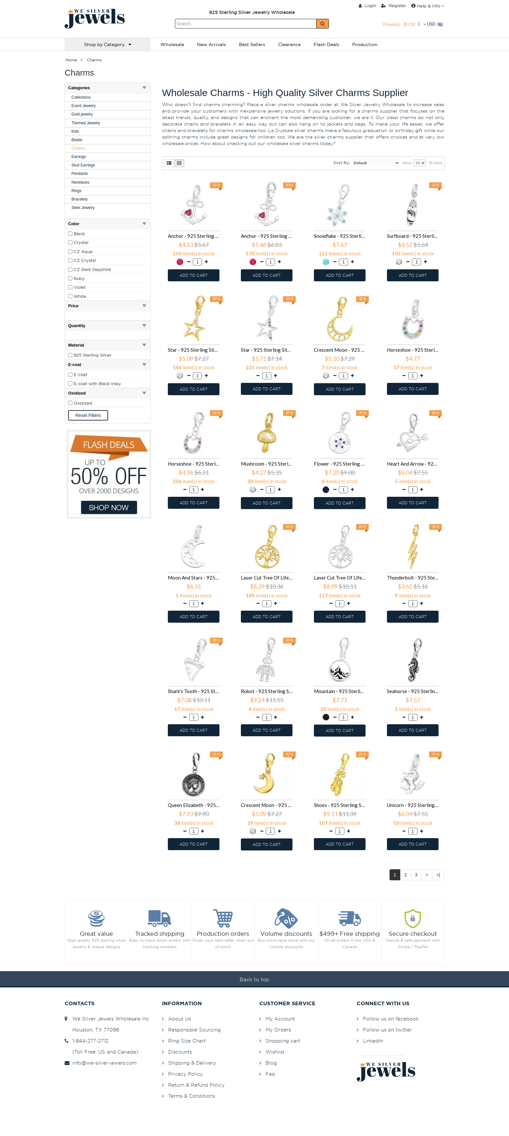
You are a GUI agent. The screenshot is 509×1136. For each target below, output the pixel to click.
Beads (76, 140)
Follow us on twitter (387, 1030)
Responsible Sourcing (194, 1030)
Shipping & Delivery (192, 1063)
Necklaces (80, 182)
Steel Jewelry (82, 207)
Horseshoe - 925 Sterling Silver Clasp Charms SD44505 (193, 464)
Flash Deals (326, 44)
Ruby (79, 278)
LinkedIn (373, 1041)
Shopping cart (283, 1041)
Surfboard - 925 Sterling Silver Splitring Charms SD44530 (413, 236)
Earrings (78, 156)
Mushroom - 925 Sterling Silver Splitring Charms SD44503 (266, 464)
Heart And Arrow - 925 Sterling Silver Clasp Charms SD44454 (413, 464)
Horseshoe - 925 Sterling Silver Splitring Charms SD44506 (413, 350)
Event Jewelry (83, 106)
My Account (280, 1019)
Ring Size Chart (187, 1041)
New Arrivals (211, 44)
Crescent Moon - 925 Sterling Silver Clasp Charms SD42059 (266, 805)
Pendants (79, 173)
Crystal (81, 242)
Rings (76, 191)
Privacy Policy (185, 1074)
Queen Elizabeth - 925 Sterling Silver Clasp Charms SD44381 (193, 805)
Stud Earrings (83, 165)
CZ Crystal (85, 260)
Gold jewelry (82, 114)
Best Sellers (252, 44)
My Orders (278, 1030)
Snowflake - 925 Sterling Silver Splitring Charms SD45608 (340, 236)
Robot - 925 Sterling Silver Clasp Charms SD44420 (266, 691)
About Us (179, 1019)
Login (367, 5)
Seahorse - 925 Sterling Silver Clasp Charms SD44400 (413, 691)
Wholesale (172, 44)
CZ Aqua (83, 251)
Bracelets (79, 199)
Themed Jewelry (85, 123)
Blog (271, 1063)
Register (393, 5)
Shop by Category (107, 44)
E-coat (80, 374)
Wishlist (275, 1052)
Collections (81, 97)
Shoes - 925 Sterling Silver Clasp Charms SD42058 (340, 805)
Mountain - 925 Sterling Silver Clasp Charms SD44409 (340, 691)
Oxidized (83, 403)
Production (365, 44)
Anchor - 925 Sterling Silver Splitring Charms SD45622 (193, 236)
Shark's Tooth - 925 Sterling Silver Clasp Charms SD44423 (193, 691)
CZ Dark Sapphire (92, 269)
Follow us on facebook (390, 1019)
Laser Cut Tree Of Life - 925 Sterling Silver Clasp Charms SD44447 (266, 577)
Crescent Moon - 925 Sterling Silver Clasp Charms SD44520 (340, 350)
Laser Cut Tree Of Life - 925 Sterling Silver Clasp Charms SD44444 (340, 577)
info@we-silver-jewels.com (101, 1063)
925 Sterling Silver (92, 355)
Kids (75, 131)
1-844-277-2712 (86, 1041)
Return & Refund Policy (196, 1085)
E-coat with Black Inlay (97, 383)
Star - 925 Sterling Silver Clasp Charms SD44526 (193, 350)
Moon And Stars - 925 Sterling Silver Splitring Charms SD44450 (193, 577)
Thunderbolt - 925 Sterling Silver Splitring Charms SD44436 (413, 577)
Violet (80, 287)
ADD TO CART (194, 275)
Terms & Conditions (191, 1096)
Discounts (180, 1052)
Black (79, 233)
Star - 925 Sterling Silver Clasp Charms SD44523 (266, 350)
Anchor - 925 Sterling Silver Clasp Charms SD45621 (266, 236)
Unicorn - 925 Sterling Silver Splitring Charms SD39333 (413, 805)
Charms (78, 148)
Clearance (289, 44)
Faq (270, 1074)
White (80, 296)
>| (438, 874)
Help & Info (427, 5)
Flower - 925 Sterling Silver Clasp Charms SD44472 (340, 464)
